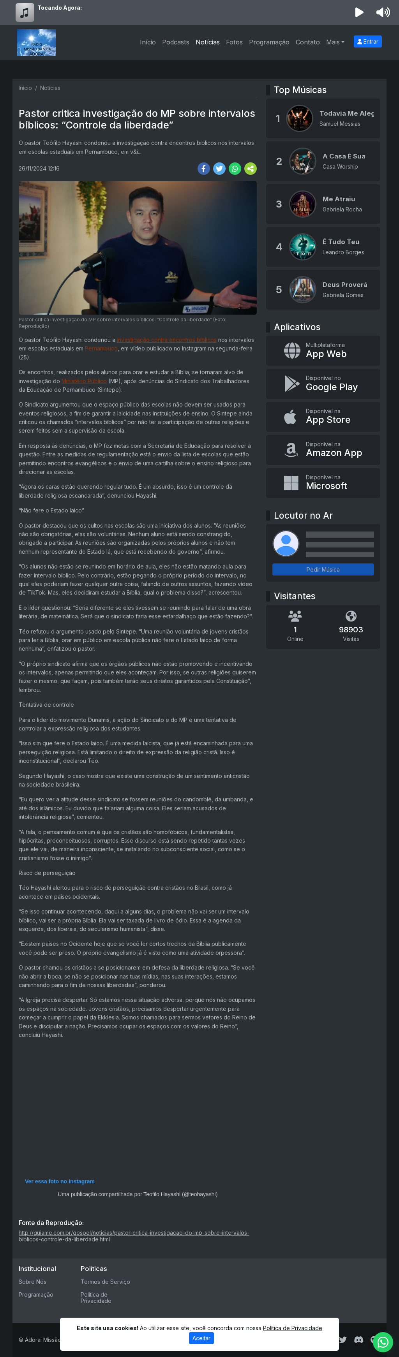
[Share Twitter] (219, 168)
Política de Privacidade (96, 1297)
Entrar (367, 41)
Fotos (234, 42)
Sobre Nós (32, 1281)
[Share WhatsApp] (235, 168)
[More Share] (250, 168)
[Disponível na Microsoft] (323, 483)
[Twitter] (343, 1340)
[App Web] (323, 351)
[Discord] (359, 1340)
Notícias (208, 42)
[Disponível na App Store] (323, 417)
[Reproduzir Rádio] (359, 12)
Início (148, 42)
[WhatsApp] (383, 1342)
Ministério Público (84, 381)
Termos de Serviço (105, 1281)
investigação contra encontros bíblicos (167, 339)
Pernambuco (101, 348)
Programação (269, 42)
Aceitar (201, 1338)
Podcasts (175, 42)
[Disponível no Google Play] (323, 384)
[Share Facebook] (204, 168)
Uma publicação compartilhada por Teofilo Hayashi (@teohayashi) (137, 1194)
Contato (308, 42)
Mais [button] (333, 42)
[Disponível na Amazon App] (323, 450)
